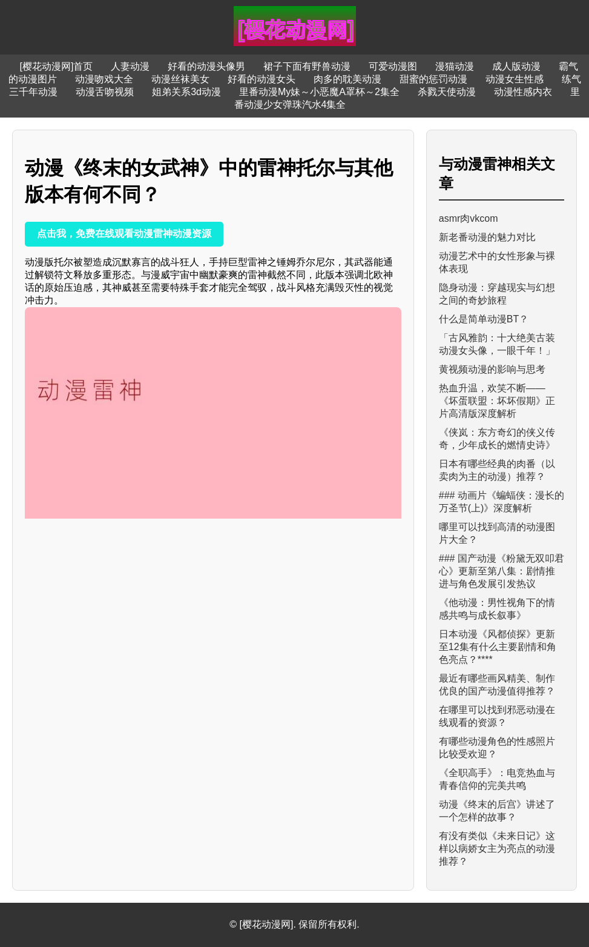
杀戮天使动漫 (447, 92)
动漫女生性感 (514, 79)
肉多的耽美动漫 (347, 79)
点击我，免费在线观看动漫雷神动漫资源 (124, 233)
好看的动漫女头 (261, 79)
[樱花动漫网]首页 (56, 66)
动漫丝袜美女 (180, 79)
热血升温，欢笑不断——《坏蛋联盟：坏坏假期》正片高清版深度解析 (497, 401)
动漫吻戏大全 (104, 79)
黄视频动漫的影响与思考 (492, 369)
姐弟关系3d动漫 (186, 92)
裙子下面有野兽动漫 (306, 66)
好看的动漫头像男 (206, 66)
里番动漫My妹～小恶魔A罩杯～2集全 (319, 92)
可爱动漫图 (393, 66)
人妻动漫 (130, 66)
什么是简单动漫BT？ (483, 319)
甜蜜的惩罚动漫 (433, 79)
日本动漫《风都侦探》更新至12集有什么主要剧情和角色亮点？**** (497, 647)
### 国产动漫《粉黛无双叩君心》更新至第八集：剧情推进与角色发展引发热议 (501, 571)
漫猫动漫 (454, 66)
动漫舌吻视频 (105, 92)
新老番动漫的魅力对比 (487, 237)
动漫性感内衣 (523, 92)
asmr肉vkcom (468, 218)
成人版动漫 (516, 66)
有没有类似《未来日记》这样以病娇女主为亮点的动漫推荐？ (497, 848)
